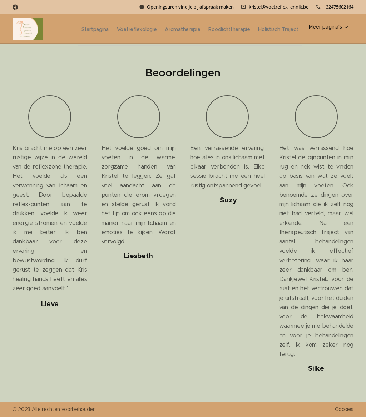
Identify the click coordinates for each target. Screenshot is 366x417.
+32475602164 (338, 7)
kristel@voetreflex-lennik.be (278, 7)
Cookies (344, 409)
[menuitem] (121, 29)
